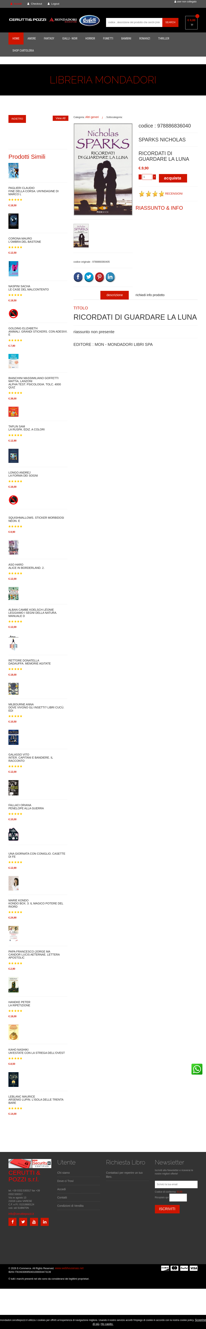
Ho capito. (107, 1324)
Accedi (61, 1189)
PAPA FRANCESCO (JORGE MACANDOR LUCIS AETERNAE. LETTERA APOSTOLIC (34, 954)
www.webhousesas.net (69, 1268)
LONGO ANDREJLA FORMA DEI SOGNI (23, 474)
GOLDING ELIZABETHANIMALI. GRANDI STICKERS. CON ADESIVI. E (37, 331)
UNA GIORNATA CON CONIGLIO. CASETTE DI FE (36, 855)
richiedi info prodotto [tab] (150, 295)
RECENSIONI (161, 193)
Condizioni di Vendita (70, 1205)
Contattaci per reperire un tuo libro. (124, 1174)
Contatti (62, 1197)
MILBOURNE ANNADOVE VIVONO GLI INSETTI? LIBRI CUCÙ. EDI (36, 707)
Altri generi (92, 117)
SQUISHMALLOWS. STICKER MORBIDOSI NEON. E (36, 519)
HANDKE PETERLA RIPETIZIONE (19, 1004)
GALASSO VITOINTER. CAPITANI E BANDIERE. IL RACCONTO (30, 757)
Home (16, 38)
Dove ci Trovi (65, 1181)
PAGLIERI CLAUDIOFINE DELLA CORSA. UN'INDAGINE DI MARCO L (33, 191)
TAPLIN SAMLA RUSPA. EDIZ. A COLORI (26, 428)
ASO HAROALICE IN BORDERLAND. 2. (26, 566)
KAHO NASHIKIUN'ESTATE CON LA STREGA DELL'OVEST (36, 1051)
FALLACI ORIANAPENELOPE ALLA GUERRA (26, 807)
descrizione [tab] (114, 295)
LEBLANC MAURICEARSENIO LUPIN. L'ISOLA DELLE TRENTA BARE (35, 1099)
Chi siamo (63, 1172)
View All (61, 118)
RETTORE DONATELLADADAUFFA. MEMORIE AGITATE (29, 662)
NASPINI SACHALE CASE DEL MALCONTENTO (28, 288)
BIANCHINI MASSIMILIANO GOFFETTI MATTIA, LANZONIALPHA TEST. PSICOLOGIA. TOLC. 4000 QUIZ (34, 383)
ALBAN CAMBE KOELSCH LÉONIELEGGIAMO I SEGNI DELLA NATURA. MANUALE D (32, 613)
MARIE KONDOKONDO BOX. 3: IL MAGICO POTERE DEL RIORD (35, 903)
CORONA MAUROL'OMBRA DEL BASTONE (24, 240)
